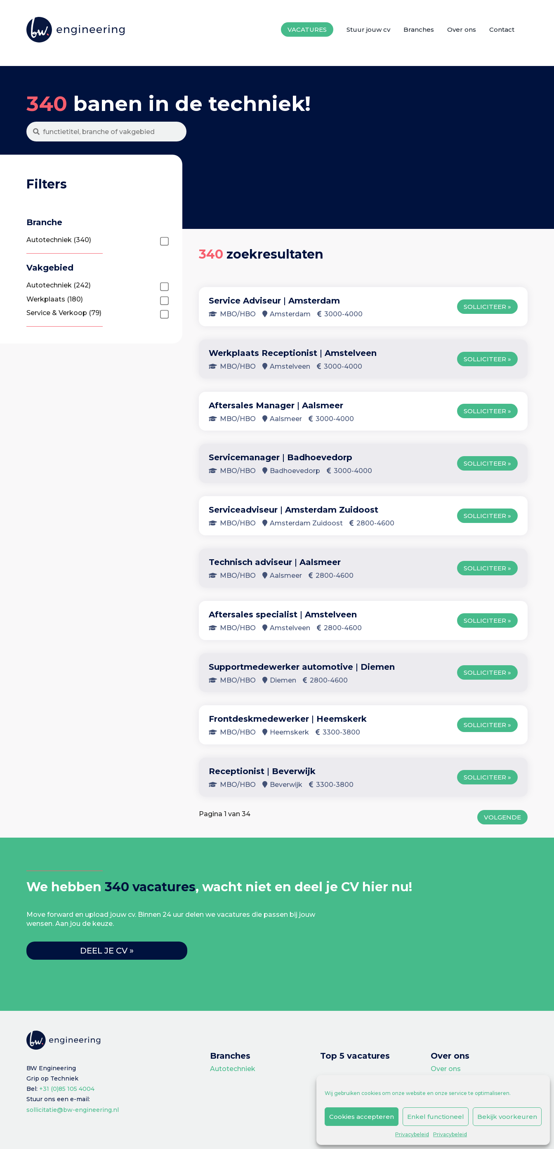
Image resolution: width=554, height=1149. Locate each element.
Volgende (502, 817)
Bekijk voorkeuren (507, 1117)
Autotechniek (232, 1069)
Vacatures (307, 29)
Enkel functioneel (435, 1117)
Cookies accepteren (361, 1117)
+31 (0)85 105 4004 (66, 1088)
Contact (501, 29)
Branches (418, 29)
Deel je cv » (107, 951)
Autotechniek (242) (58, 285)
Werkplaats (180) (54, 299)
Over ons (461, 29)
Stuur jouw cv (368, 29)
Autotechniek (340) (58, 240)
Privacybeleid (412, 1134)
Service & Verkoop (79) (63, 313)
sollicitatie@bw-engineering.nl (72, 1110)
